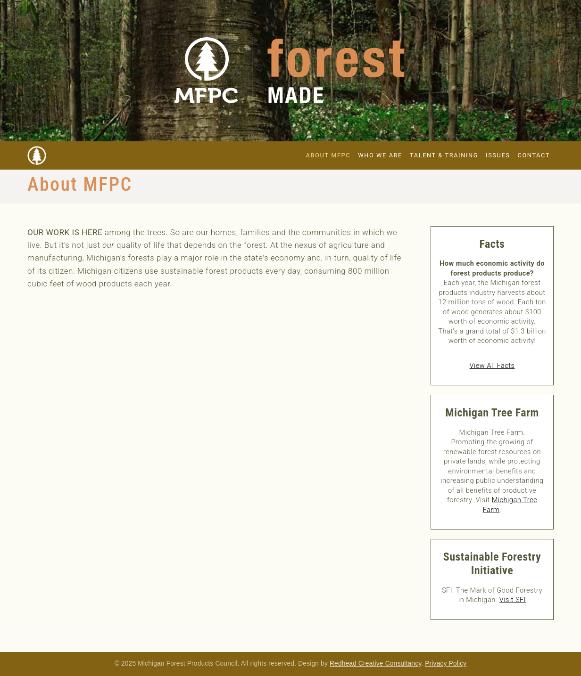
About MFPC (328, 155)
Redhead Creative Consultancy (375, 663)
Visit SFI (512, 599)
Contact (534, 155)
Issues (498, 155)
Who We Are (380, 155)
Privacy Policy (445, 663)
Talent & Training (444, 155)
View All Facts (492, 365)
